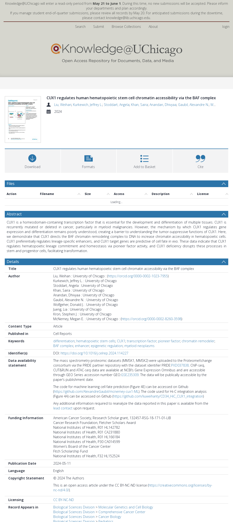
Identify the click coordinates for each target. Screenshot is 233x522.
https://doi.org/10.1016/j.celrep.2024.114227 (94, 353)
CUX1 (121, 341)
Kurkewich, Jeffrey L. (87, 104)
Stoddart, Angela (116, 104)
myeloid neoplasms (139, 345)
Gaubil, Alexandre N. (193, 104)
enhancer (82, 345)
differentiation (64, 341)
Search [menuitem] (80, 26)
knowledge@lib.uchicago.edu (128, 17)
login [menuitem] (225, 26)
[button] (88, 160)
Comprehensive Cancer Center (121, 512)
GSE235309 (130, 375)
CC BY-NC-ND (63, 499)
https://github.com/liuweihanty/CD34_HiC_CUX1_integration (158, 396)
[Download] (32, 160)
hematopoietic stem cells (95, 341)
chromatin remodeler (198, 341)
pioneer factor (169, 341)
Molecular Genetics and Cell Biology (125, 507)
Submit (98, 26)
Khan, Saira (139, 104)
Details (13, 261)
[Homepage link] (116, 52)
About (153, 26)
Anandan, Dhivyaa (163, 104)
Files (11, 183)
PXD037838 (180, 365)
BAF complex (63, 345)
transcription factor (141, 341)
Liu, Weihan (62, 104)
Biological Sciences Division (74, 507)
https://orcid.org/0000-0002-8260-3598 (151, 319)
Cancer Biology (109, 516)
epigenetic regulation (107, 345)
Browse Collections (126, 26)
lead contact (63, 408)
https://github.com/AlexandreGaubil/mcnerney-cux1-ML (96, 391)
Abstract (14, 214)
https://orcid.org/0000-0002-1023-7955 (138, 276)
